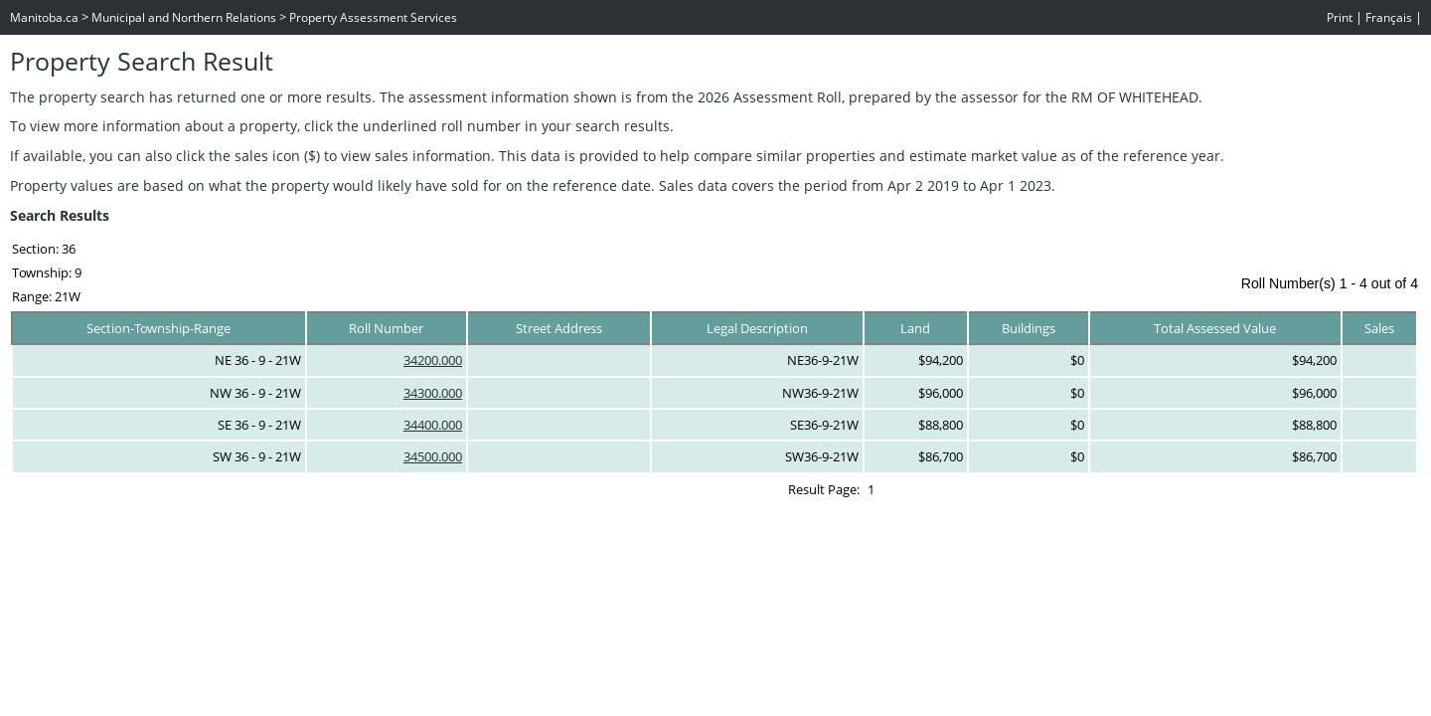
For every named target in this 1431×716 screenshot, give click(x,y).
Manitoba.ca (44, 17)
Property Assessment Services (373, 17)
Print (1339, 17)
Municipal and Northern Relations (183, 17)
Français (1388, 17)
